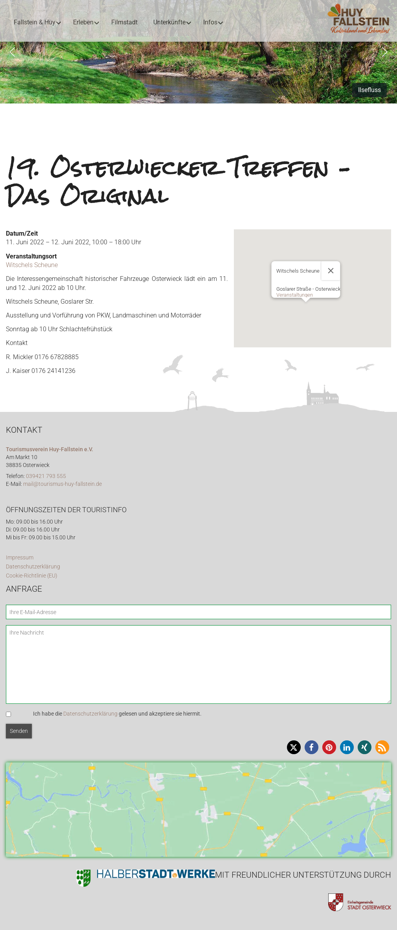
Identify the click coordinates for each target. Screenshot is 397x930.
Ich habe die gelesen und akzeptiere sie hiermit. (117, 713)
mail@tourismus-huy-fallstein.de (62, 484)
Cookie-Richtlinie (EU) (31, 575)
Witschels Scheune (32, 265)
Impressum (19, 557)
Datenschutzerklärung (33, 566)
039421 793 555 (46, 476)
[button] (12, 52)
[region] (198, 51)
